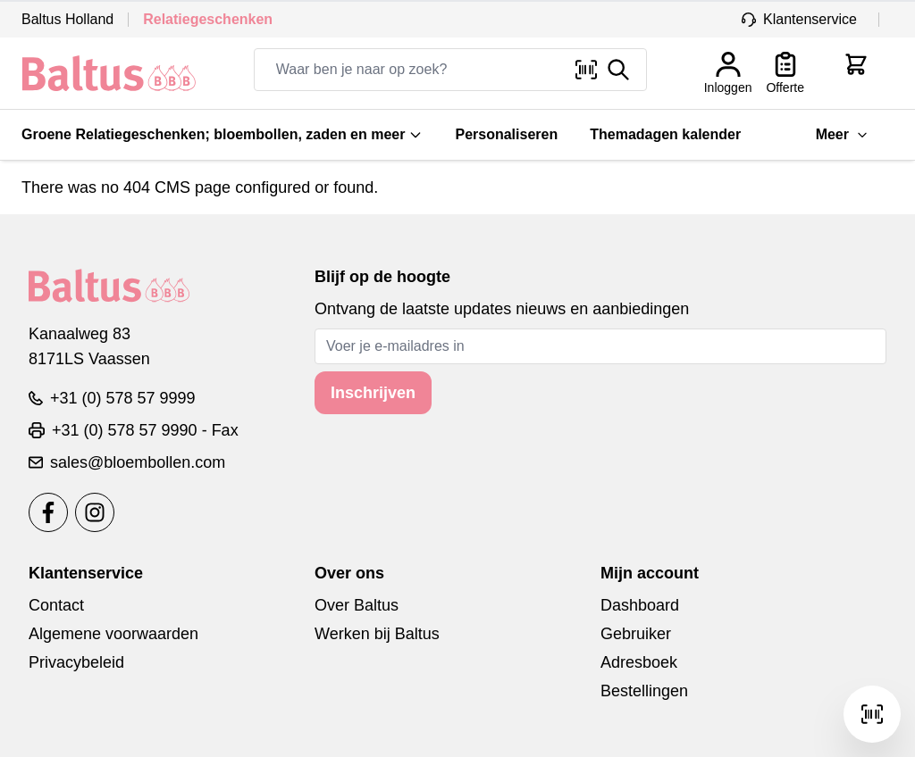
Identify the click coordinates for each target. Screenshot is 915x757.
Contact (56, 605)
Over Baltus (357, 605)
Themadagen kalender (665, 134)
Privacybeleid (76, 662)
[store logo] (109, 73)
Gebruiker (635, 634)
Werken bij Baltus (377, 634)
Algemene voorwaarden (113, 634)
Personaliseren (506, 134)
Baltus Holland (67, 19)
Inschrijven (373, 393)
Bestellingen (644, 691)
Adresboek (638, 662)
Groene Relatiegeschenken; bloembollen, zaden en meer (222, 134)
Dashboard (639, 605)
